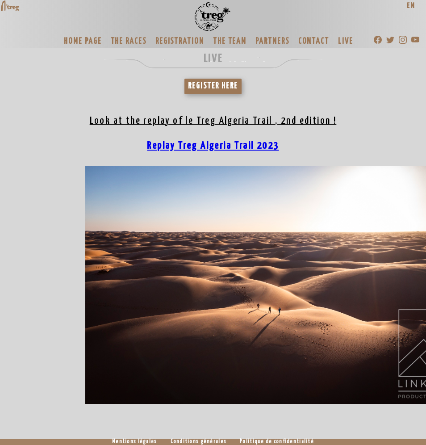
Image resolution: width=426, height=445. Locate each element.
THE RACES (128, 42)
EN (411, 6)
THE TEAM (229, 42)
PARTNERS (272, 42)
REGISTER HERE (213, 86)
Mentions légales (134, 442)
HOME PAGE (82, 42)
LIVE (345, 42)
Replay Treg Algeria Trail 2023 (213, 146)
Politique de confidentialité (277, 442)
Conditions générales (199, 442)
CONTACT (313, 42)
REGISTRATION (179, 42)
